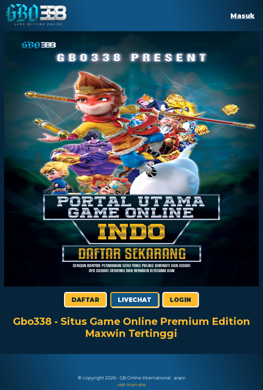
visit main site (131, 384)
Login (180, 299)
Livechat (134, 299)
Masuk (242, 16)
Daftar (85, 299)
